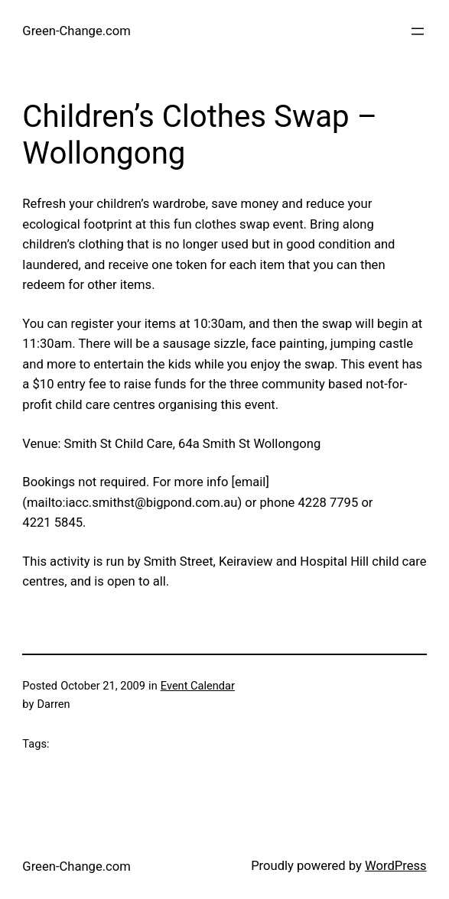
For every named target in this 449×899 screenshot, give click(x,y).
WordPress (396, 865)
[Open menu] (417, 31)
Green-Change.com (76, 31)
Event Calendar (198, 686)
